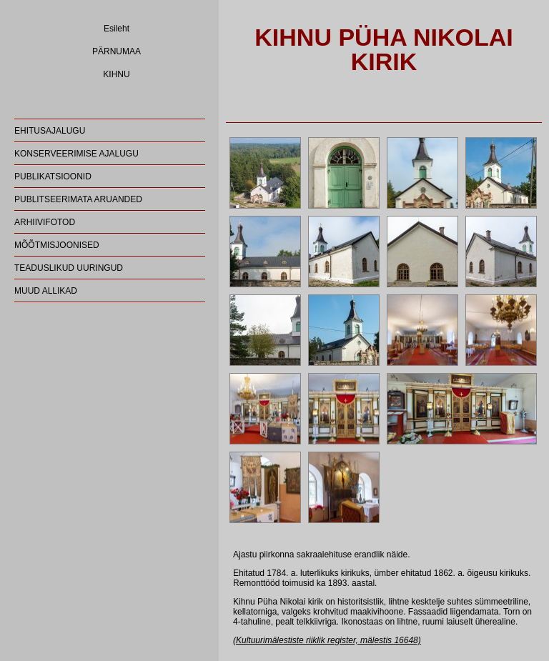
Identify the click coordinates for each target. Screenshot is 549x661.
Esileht (116, 29)
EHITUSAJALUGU (49, 131)
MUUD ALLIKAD (45, 291)
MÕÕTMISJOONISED (56, 245)
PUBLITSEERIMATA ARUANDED (78, 199)
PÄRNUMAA (116, 51)
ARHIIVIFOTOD (44, 222)
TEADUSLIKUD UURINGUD (68, 268)
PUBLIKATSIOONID (53, 177)
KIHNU (116, 74)
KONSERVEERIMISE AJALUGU (76, 154)
